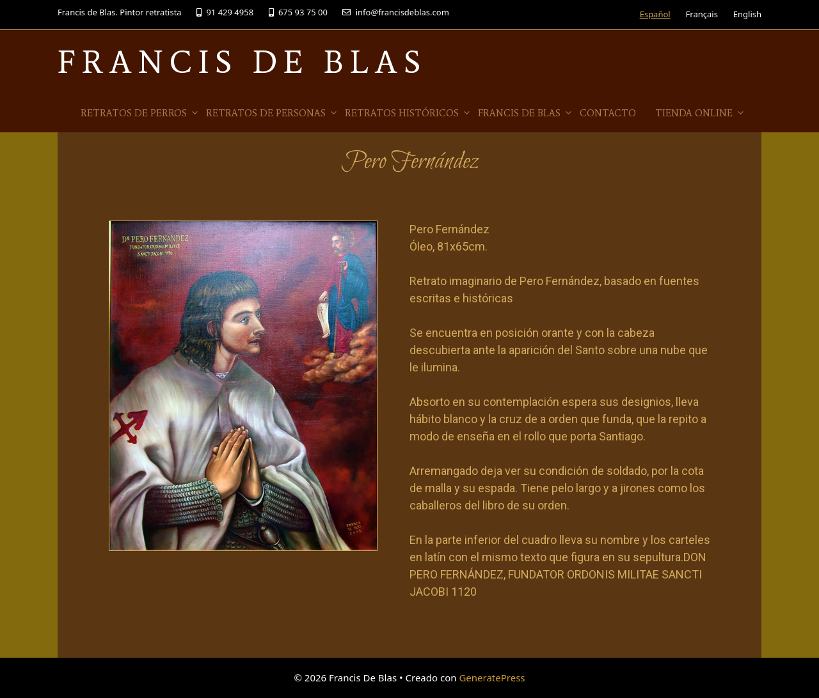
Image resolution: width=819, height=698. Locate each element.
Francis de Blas (525, 113)
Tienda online (700, 113)
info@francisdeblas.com (395, 12)
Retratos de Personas (272, 113)
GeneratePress (492, 677)
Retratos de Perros (140, 113)
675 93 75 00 (298, 12)
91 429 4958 (224, 12)
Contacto (608, 113)
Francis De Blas (242, 61)
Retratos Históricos (408, 113)
